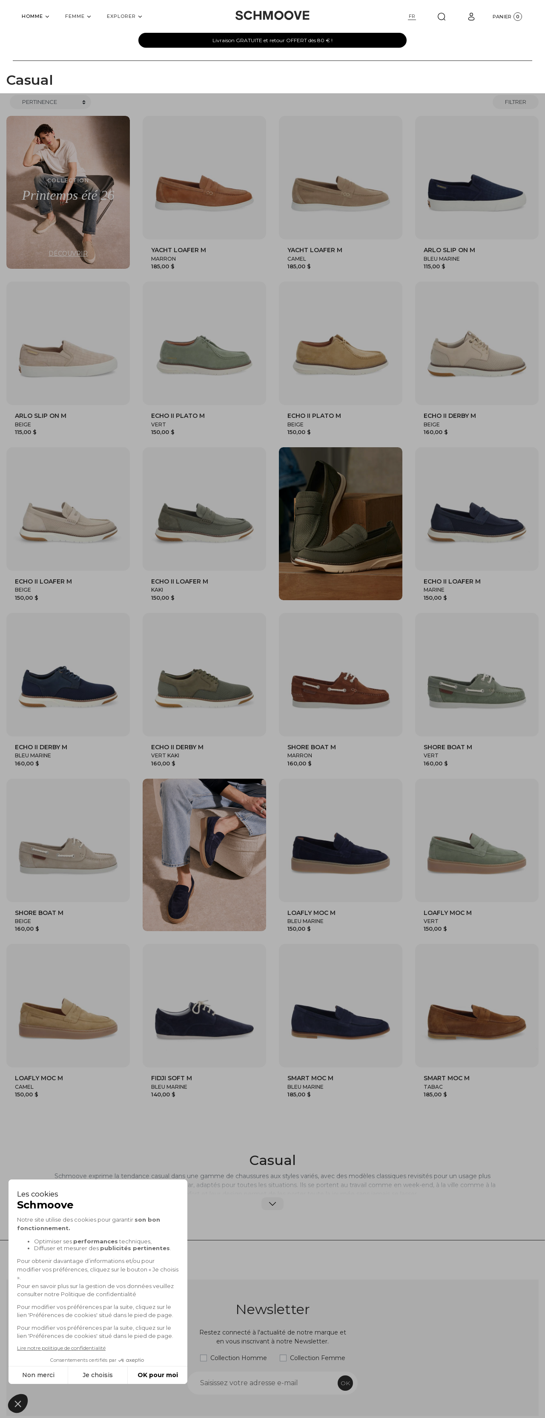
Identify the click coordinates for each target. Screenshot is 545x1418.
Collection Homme (238, 1358)
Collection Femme (317, 1358)
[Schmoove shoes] (272, 15)
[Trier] (50, 102)
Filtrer (515, 101)
